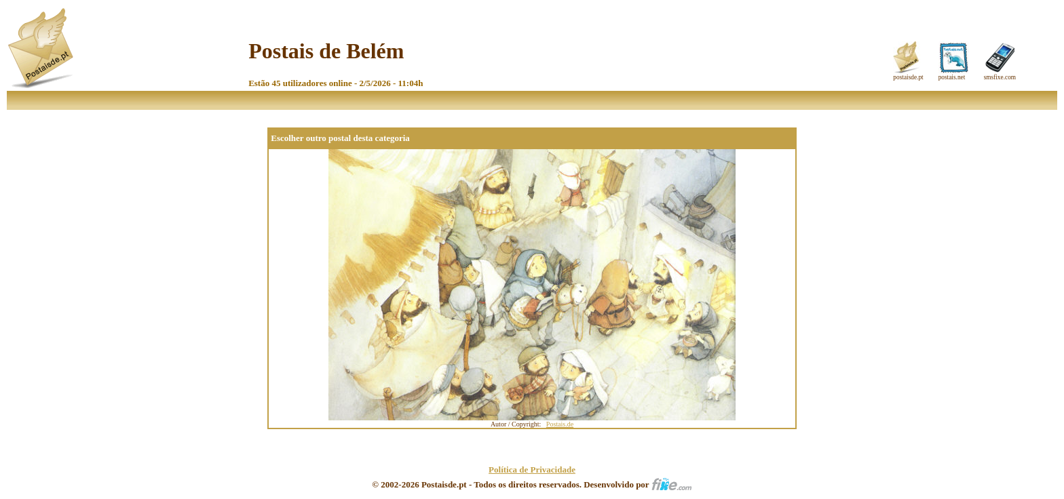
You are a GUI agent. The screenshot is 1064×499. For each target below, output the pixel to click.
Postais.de (559, 424)
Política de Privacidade (532, 469)
